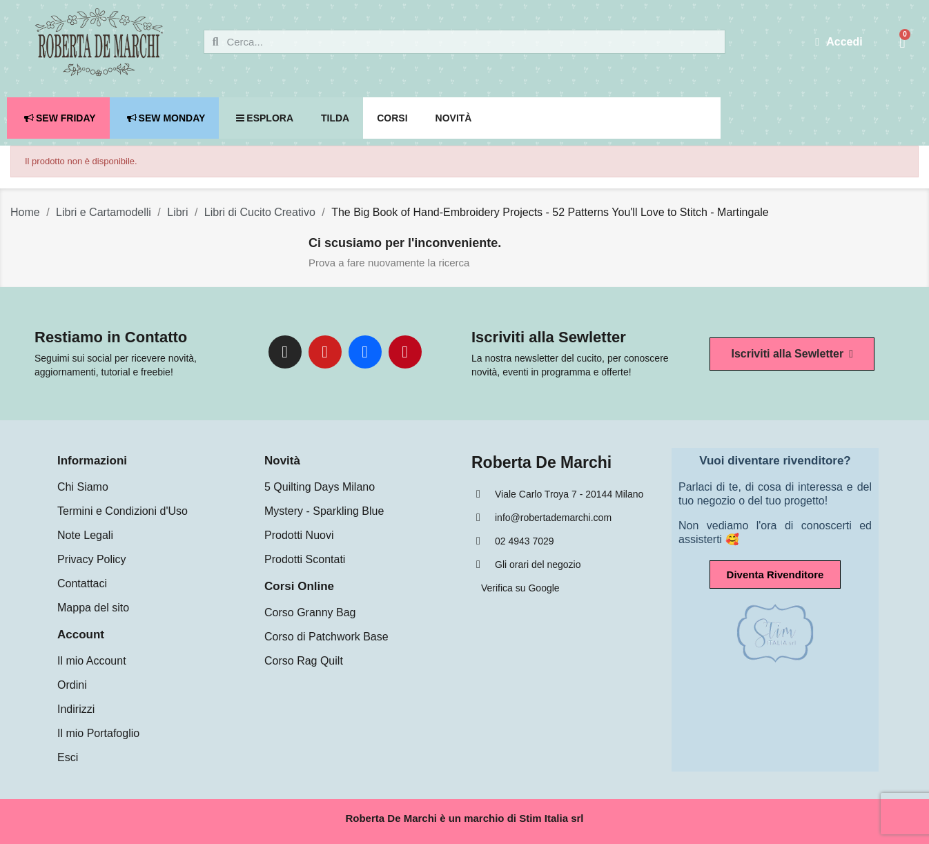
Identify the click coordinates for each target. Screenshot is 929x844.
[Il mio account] (838, 42)
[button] (792, 354)
